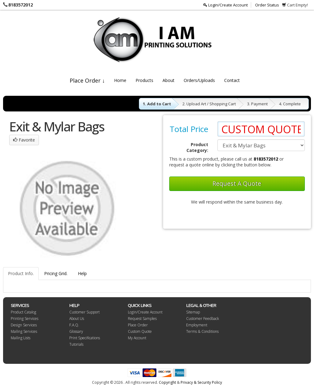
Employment (196, 325)
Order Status (267, 5)
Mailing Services (24, 331)
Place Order (138, 325)
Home (120, 80)
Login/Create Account (225, 5)
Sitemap (193, 312)
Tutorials (76, 344)
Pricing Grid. (55, 273)
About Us (76, 318)
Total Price (189, 128)
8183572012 (20, 5)
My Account (137, 337)
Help (82, 273)
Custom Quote (140, 331)
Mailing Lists (20, 337)
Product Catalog (23, 312)
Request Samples (142, 318)
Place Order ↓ (87, 80)
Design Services (24, 325)
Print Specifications (84, 337)
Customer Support (84, 312)
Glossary (76, 331)
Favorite (24, 140)
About (168, 80)
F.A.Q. (74, 325)
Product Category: (197, 147)
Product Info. (21, 273)
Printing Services (24, 318)
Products (144, 80)
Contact (232, 80)
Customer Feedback (202, 318)
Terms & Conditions (202, 331)
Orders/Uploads (199, 80)
